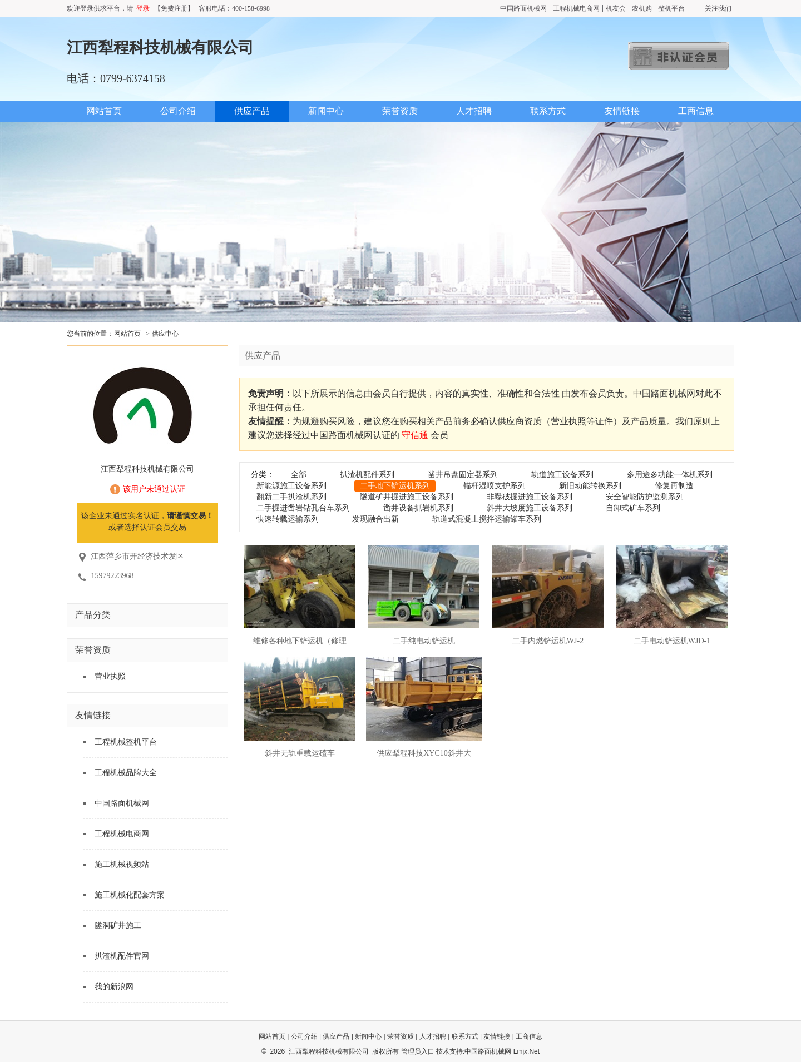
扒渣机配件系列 (367, 474)
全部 (298, 474)
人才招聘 (474, 111)
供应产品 (252, 111)
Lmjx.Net (526, 1051)
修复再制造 (674, 486)
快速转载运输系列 (287, 519)
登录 (143, 8)
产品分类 (93, 614)
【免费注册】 (174, 8)
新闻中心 (326, 111)
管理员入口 (417, 1051)
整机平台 (671, 8)
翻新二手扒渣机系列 (291, 497)
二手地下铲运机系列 (395, 486)
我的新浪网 (114, 986)
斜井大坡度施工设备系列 (529, 508)
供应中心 (165, 334)
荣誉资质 (400, 111)
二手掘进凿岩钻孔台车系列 (303, 508)
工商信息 (696, 111)
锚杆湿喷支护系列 (494, 486)
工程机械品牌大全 (126, 772)
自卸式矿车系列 (633, 508)
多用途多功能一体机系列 (670, 474)
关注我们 (718, 8)
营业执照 (110, 676)
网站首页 (104, 111)
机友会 (616, 8)
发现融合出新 (375, 519)
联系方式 (548, 111)
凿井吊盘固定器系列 (463, 474)
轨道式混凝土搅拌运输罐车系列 (486, 519)
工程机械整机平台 (126, 742)
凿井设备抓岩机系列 (418, 508)
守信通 (415, 435)
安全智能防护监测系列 (645, 497)
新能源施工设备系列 (291, 486)
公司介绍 (178, 111)
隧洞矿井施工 (118, 925)
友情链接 (622, 111)
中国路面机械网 (523, 8)
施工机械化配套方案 (130, 895)
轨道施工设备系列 (562, 474)
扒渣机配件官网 (122, 956)
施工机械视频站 (122, 864)
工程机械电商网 (576, 8)
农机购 (642, 8)
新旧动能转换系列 (590, 486)
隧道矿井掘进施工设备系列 (406, 497)
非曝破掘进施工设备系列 (529, 497)
